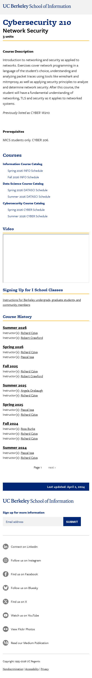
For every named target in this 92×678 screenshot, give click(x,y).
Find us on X (19, 601)
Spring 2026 (13, 346)
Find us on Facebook (24, 574)
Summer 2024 (15, 447)
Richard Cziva (29, 333)
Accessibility (32, 669)
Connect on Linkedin (24, 546)
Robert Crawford (32, 337)
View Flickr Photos (23, 629)
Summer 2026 (15, 327)
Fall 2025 (10, 366)
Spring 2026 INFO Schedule (25, 170)
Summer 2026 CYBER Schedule (28, 216)
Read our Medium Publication (30, 643)
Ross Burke (28, 428)
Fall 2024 (10, 423)
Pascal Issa (27, 357)
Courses (12, 155)
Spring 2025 (13, 404)
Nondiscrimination (13, 669)
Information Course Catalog (22, 164)
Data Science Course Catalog (23, 183)
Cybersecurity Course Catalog (24, 203)
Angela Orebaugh (32, 390)
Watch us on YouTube (25, 615)
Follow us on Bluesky (24, 588)
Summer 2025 (14, 385)
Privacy (45, 669)
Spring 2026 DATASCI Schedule (28, 190)
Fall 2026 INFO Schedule (23, 177)
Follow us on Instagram (26, 560)
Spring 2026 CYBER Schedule (26, 209)
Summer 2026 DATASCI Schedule (29, 196)
